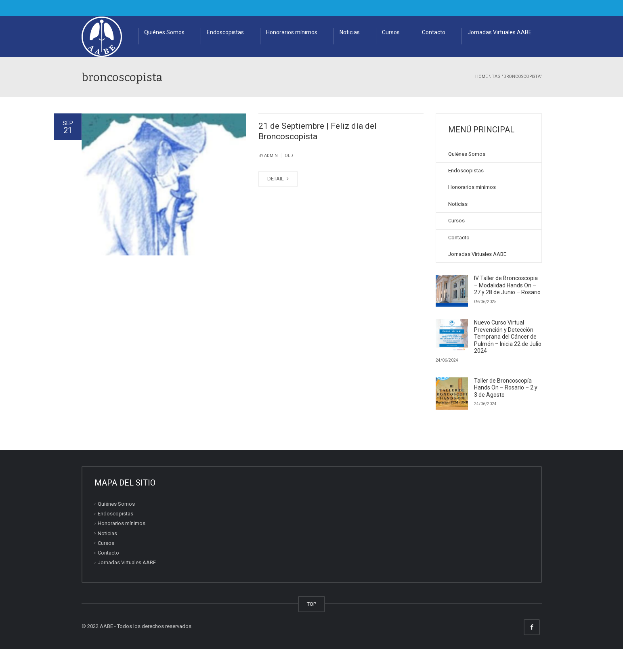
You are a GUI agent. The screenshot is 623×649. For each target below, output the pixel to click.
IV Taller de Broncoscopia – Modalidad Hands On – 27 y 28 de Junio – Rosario (507, 285)
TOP (311, 604)
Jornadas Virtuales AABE (500, 32)
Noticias (350, 32)
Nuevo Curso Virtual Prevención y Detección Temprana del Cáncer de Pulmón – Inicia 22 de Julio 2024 (507, 336)
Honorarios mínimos (291, 32)
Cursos (391, 32)
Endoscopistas (225, 32)
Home (481, 76)
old (289, 155)
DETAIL (278, 179)
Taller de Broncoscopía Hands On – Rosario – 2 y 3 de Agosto (505, 387)
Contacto (433, 32)
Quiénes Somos (164, 32)
